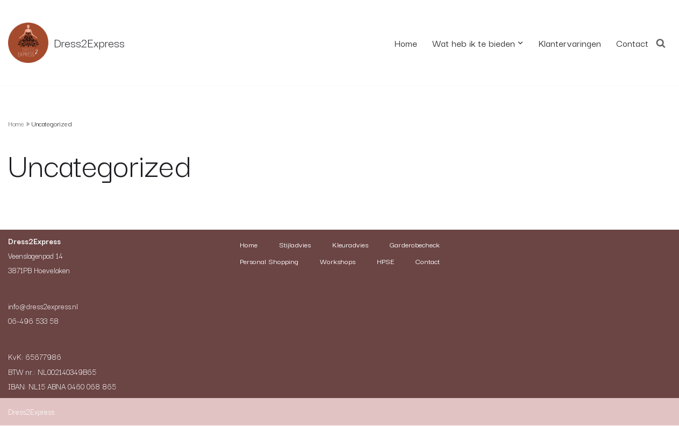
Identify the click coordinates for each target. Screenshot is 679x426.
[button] (516, 42)
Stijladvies (329, 245)
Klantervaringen (566, 42)
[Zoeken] (661, 42)
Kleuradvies (387, 245)
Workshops (421, 261)
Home (397, 42)
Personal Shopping (350, 261)
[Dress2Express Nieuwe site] (66, 43)
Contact (631, 42)
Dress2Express (31, 412)
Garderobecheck (268, 261)
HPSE (315, 278)
